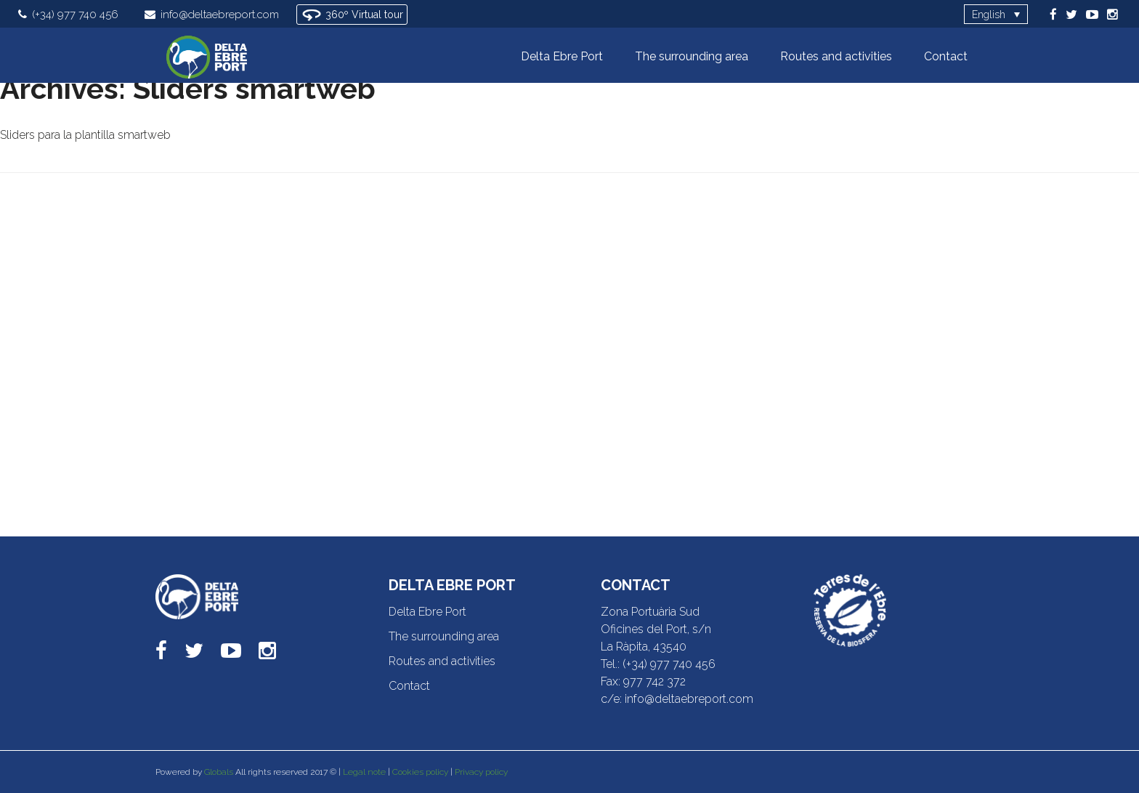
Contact (409, 686)
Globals (218, 772)
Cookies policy (420, 772)
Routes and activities (442, 661)
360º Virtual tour (352, 14)
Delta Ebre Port (427, 612)
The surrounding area (444, 636)
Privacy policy (481, 772)
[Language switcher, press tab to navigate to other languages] (996, 14)
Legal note (364, 772)
